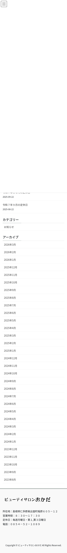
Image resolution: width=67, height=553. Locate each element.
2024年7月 (10, 396)
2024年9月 (10, 381)
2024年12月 (10, 358)
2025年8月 (10, 297)
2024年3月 (10, 426)
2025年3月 (10, 335)
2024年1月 (10, 441)
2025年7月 (10, 305)
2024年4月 (10, 419)
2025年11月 (10, 275)
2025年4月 (10, 328)
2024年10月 (10, 373)
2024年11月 (10, 366)
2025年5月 (10, 320)
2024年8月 (10, 388)
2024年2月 (10, 434)
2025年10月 (10, 282)
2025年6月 (10, 313)
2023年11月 (10, 456)
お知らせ (9, 227)
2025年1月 (10, 350)
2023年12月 (10, 449)
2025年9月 (10, 290)
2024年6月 (10, 404)
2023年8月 (10, 479)
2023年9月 (10, 472)
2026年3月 (10, 244)
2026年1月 (10, 259)
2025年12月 (10, 267)
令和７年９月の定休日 (15, 205)
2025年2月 (10, 343)
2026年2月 (10, 252)
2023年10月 (10, 464)
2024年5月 (10, 411)
